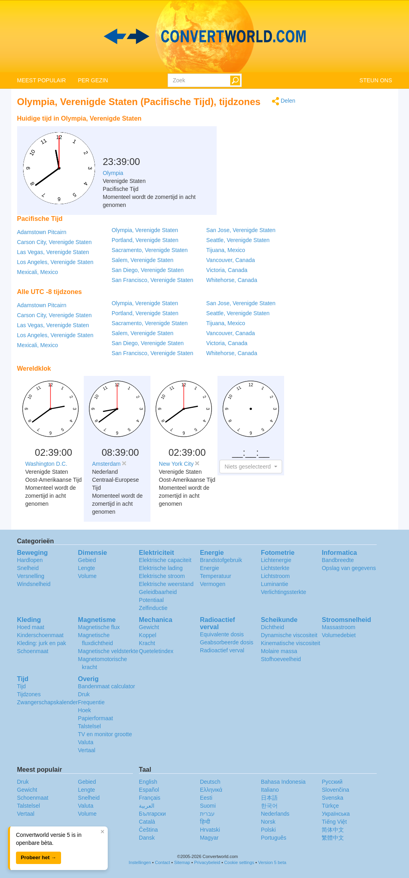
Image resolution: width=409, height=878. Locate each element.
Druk (84, 694)
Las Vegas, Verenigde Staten (53, 252)
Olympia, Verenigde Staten (145, 230)
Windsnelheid (34, 584)
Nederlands (275, 813)
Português (273, 837)
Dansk (147, 837)
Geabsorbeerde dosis (226, 642)
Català (147, 821)
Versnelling (31, 576)
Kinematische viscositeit (290, 643)
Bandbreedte (338, 560)
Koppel (147, 635)
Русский (332, 782)
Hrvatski (210, 829)
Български (152, 813)
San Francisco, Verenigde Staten (153, 280)
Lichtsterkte (275, 568)
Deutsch (210, 782)
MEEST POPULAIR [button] (41, 80)
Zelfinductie (153, 608)
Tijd (21, 686)
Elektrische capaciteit (165, 560)
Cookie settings (239, 862)
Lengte (86, 568)
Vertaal (86, 750)
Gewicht (149, 627)
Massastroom (338, 627)
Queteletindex (156, 651)
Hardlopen (30, 560)
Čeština (148, 829)
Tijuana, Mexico (225, 250)
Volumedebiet (339, 635)
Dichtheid (272, 627)
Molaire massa (279, 651)
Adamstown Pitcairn (42, 232)
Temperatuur (215, 576)
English (148, 782)
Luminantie (274, 584)
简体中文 (333, 829)
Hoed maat (30, 627)
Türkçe (330, 806)
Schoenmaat (33, 651)
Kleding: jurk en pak (41, 643)
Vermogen (212, 584)
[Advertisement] (245, 131)
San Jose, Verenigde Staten (241, 230)
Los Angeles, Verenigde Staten (55, 262)
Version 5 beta (272, 862)
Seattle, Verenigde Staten (238, 240)
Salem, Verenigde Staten (143, 260)
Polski (268, 829)
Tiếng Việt (334, 821)
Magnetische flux (99, 627)
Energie (209, 568)
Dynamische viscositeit (289, 635)
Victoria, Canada (226, 270)
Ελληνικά (211, 790)
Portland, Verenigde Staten (145, 240)
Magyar (209, 837)
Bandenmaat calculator (106, 686)
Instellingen (140, 862)
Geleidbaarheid (158, 592)
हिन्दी (205, 821)
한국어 (269, 806)
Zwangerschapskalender (47, 702)
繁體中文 (333, 837)
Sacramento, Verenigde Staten (150, 250)
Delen (283, 101)
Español (149, 790)
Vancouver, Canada (230, 260)
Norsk (268, 821)
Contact (162, 862)
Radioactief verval (222, 650)
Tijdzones (29, 694)
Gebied (87, 560)
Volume (87, 576)
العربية (146, 806)
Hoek (84, 710)
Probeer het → (38, 857)
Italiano (270, 790)
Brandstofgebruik (221, 560)
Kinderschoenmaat (40, 635)
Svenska (332, 798)
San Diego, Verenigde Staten (148, 270)
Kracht (147, 643)
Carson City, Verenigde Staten (54, 242)
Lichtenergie (276, 560)
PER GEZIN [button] (93, 80)
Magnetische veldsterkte (108, 651)
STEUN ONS (376, 80)
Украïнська (336, 813)
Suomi (208, 806)
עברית (207, 813)
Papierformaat (95, 718)
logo (204, 36)
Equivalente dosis (222, 634)
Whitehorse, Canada (231, 280)
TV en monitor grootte (105, 734)
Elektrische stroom (162, 576)
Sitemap (182, 862)
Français (149, 798)
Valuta (85, 742)
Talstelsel (89, 726)
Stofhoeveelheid (281, 659)
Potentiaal (151, 600)
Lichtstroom (275, 576)
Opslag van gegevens (348, 568)
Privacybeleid (207, 862)
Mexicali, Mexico (37, 272)
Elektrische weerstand (166, 584)
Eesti (206, 798)
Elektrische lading (161, 568)
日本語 (269, 798)
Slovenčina (335, 790)
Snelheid (28, 568)
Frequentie (91, 702)
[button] (250, 466)
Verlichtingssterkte (283, 592)
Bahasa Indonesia (283, 782)
